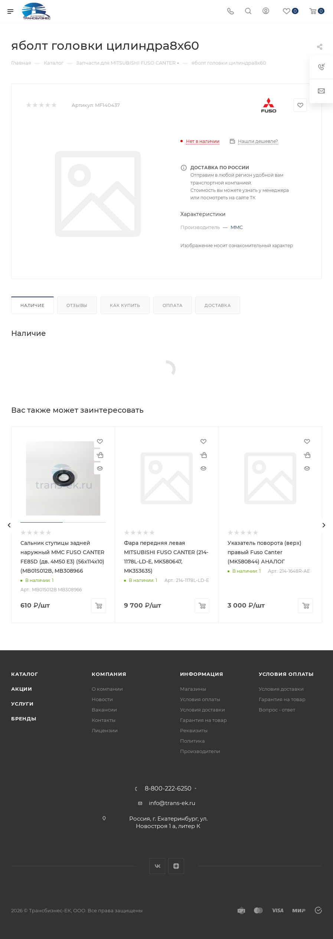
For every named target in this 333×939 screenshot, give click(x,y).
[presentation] (9, 525)
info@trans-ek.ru (172, 803)
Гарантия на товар (203, 720)
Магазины (193, 689)
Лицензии (105, 730)
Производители (200, 751)
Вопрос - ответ (277, 710)
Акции (21, 689)
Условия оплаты (200, 699)
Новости (102, 699)
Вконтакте (157, 866)
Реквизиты (194, 730)
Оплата (173, 305)
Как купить (125, 305)
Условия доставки (202, 710)
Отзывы (77, 305)
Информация (201, 674)
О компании (107, 689)
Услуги (22, 704)
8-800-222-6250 (168, 789)
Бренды (23, 719)
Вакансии (104, 710)
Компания (109, 674)
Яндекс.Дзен (176, 866)
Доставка (218, 305)
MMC (237, 227)
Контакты (103, 720)
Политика (192, 741)
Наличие (32, 305)
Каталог (24, 674)
